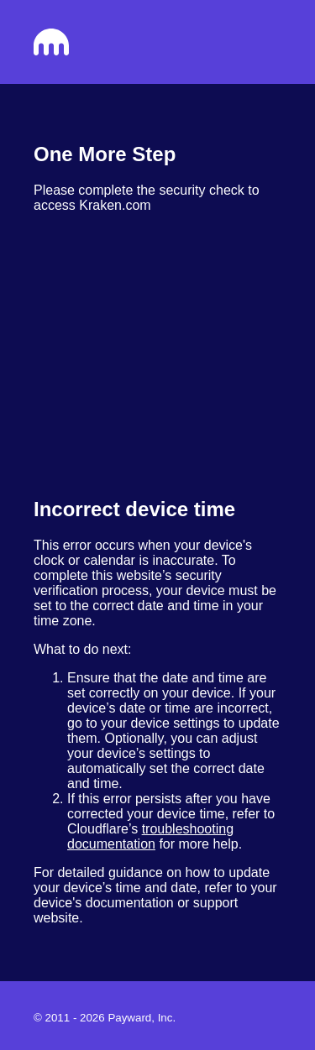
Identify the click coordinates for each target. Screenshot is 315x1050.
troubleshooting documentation (150, 836)
